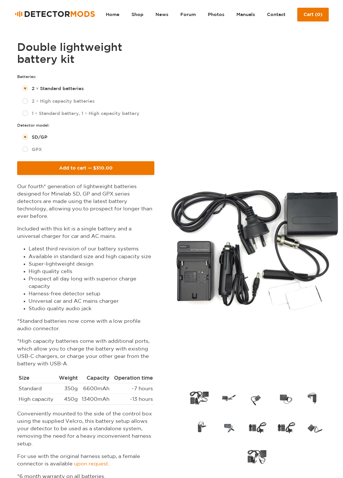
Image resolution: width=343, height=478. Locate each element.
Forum (188, 14)
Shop (137, 14)
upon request (91, 463)
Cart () (313, 16)
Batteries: (26, 76)
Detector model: (33, 125)
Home (112, 14)
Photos (216, 14)
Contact (276, 14)
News (161, 14)
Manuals (245, 14)
